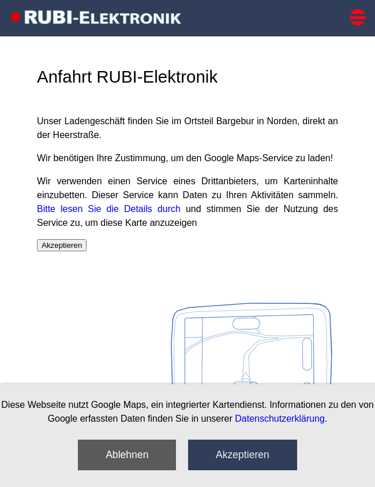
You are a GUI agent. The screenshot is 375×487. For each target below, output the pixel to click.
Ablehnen (127, 454)
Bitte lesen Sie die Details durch (109, 209)
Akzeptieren (242, 454)
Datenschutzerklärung (280, 418)
